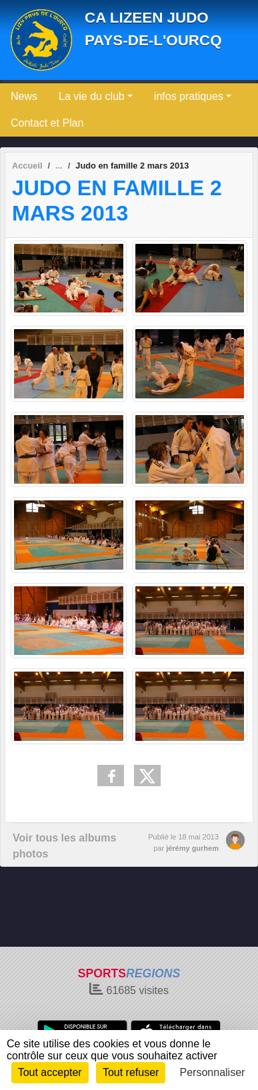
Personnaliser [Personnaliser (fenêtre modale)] (212, 1072)
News (24, 96)
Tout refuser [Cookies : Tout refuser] (131, 1072)
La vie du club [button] (92, 96)
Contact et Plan (47, 123)
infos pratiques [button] (188, 96)
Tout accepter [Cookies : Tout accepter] (50, 1072)
